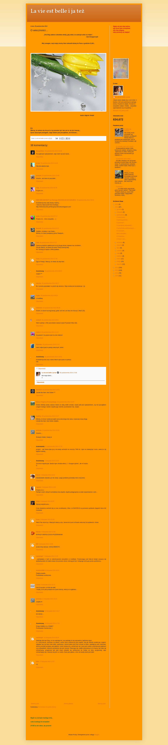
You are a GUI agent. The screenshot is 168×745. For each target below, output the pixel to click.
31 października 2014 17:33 (53, 446)
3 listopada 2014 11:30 (49, 487)
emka (38, 216)
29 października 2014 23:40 (49, 163)
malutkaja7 (39, 556)
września (120, 242)
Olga (37, 188)
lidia (37, 661)
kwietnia (119, 256)
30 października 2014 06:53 (85, 200)
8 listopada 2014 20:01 (52, 570)
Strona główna (68, 703)
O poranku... (120, 186)
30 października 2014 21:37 (50, 416)
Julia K (38, 332)
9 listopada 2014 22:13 (48, 585)
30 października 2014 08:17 (50, 283)
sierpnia (119, 245)
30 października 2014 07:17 (48, 216)
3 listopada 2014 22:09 (47, 519)
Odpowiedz (39, 157)
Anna (38, 519)
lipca (118, 248)
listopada (120, 212)
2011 (117, 273)
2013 (117, 267)
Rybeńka (39, 344)
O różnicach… (121, 231)
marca (119, 259)
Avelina (38, 416)
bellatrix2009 (40, 570)
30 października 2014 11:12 (49, 332)
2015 (117, 204)
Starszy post (102, 703)
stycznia (119, 264)
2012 (117, 270)
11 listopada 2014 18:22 (49, 599)
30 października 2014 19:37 (65, 402)
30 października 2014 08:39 (51, 308)
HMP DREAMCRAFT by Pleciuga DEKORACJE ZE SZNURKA (56, 200)
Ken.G (38, 475)
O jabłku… (127, 171)
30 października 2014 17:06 (68, 372)
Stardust (39, 390)
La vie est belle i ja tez (49, 372)
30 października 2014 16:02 (51, 390)
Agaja (38, 295)
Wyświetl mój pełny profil (120, 110)
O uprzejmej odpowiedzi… (125, 225)
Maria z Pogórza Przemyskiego (46, 402)
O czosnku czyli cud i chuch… (125, 146)
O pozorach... (121, 223)
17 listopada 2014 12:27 (47, 661)
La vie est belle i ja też (57, 11)
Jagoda (38, 487)
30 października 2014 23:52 (50, 430)
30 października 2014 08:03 (53, 271)
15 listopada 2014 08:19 (51, 637)
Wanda (38, 532)
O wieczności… (121, 217)
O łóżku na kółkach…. (127, 130)
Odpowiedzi (41, 369)
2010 (117, 276)
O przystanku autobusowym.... (126, 228)
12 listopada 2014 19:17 (52, 611)
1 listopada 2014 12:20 (52, 461)
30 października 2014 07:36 (48, 259)
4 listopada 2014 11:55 (48, 532)
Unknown (39, 308)
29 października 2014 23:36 (53, 151)
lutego (119, 261)
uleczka (38, 283)
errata (38, 163)
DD (37, 544)
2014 (117, 207)
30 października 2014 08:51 (50, 320)
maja (118, 253)
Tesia (38, 259)
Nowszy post (35, 703)
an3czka (39, 430)
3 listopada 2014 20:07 (47, 501)
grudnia (119, 209)
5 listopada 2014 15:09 (46, 544)
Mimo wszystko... (122, 233)
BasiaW (38, 228)
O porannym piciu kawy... (124, 158)
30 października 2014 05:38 (48, 188)
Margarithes (40, 151)
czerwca (119, 250)
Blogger (96, 734)
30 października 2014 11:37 (51, 344)
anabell (38, 320)
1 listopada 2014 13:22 (48, 475)
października (121, 215)
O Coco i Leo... (121, 239)
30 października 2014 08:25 (49, 295)
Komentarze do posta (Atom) (47, 707)
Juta (37, 242)
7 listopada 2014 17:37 (51, 556)
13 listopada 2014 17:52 (52, 623)
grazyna (38, 175)
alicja (38, 501)
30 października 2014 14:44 (53, 357)
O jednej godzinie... (123, 220)
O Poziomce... (121, 236)
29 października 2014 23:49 (50, 175)
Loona (38, 585)
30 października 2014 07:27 (50, 228)
